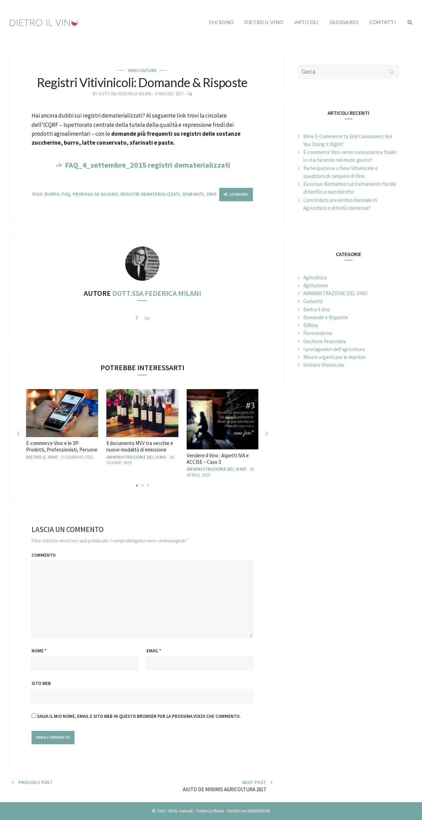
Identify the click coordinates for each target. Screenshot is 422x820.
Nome (39, 651)
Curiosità (313, 301)
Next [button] (266, 433)
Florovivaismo (317, 333)
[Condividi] (236, 194)
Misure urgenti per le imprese (334, 357)
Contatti (383, 22)
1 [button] (137, 482)
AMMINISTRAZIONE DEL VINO (136, 457)
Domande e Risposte (325, 317)
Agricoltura (142, 70)
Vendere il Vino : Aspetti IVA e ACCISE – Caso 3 (218, 459)
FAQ (66, 194)
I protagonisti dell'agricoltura (334, 349)
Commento (44, 555)
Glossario (344, 22)
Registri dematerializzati (150, 194)
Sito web (41, 683)
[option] (62, 424)
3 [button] (148, 482)
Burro (52, 194)
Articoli (307, 22)
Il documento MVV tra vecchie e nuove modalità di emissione (139, 446)
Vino (212, 194)
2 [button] (142, 482)
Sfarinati (193, 194)
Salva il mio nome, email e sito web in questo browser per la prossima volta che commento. (139, 716)
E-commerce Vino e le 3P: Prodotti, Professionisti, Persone (61, 446)
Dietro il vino (264, 22)
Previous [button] (18, 433)
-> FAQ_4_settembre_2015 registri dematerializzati (142, 165)
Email (153, 651)
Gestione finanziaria (324, 341)
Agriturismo (315, 285)
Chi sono (221, 22)
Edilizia (310, 325)
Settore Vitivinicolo (323, 365)
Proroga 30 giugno (95, 194)
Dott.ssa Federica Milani (124, 94)
